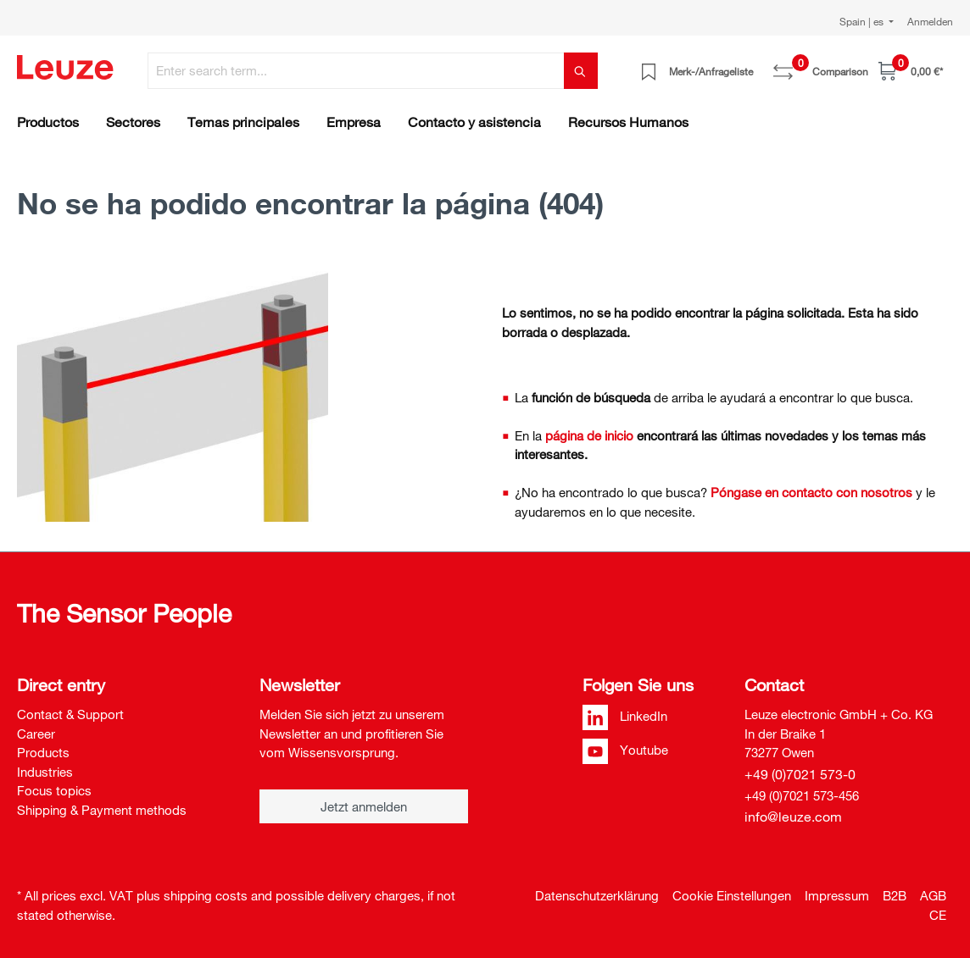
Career (36, 733)
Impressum (837, 895)
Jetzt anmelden (364, 806)
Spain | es (862, 21)
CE (937, 914)
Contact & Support (70, 714)
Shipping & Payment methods (102, 809)
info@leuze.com (793, 816)
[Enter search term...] (356, 71)
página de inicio (589, 435)
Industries (45, 771)
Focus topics (54, 790)
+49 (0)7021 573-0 (800, 774)
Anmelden (930, 21)
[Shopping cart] (910, 70)
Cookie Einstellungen (731, 895)
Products (43, 752)
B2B (894, 895)
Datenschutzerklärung (597, 895)
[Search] (581, 71)
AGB (933, 895)
